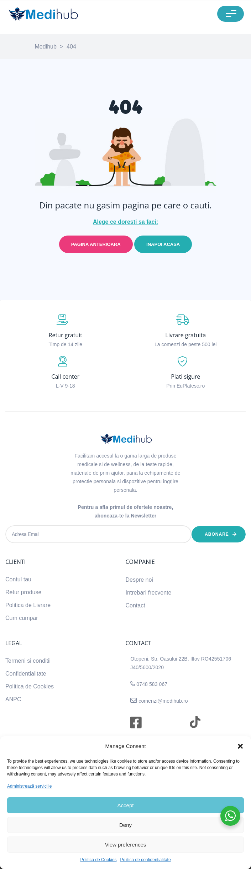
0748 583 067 (151, 684)
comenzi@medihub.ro (162, 701)
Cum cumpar (21, 618)
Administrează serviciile (29, 786)
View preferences (125, 845)
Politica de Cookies (98, 859)
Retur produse (23, 592)
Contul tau (18, 579)
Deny (125, 825)
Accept (125, 805)
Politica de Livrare (28, 605)
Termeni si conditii (28, 661)
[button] (240, 746)
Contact (135, 605)
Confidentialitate (25, 674)
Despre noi (139, 580)
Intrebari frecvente (149, 593)
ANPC (13, 699)
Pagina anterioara (96, 244)
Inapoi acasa (163, 244)
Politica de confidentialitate (145, 859)
